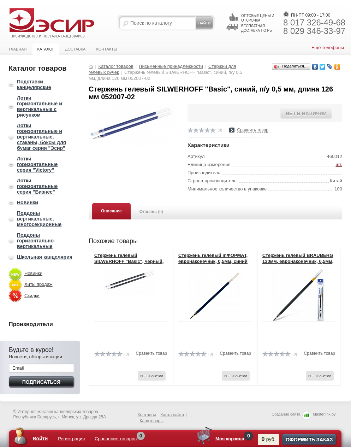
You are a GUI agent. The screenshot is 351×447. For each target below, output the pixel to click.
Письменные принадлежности (171, 66)
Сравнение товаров (116, 438)
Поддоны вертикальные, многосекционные (39, 218)
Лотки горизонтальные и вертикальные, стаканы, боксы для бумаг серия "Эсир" (41, 137)
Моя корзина (229, 438)
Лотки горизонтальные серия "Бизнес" (37, 186)
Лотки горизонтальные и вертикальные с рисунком (39, 106)
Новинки (27, 202)
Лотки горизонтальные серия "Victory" (37, 164)
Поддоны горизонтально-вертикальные (36, 240)
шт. (338, 164)
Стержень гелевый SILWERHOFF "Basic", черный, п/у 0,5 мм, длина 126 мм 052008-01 (128, 264)
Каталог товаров (115, 66)
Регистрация (71, 438)
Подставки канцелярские (34, 84)
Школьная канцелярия (44, 257)
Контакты (106, 49)
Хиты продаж (38, 284)
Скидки (32, 295)
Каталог (45, 49)
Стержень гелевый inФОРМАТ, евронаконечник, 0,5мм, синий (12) (213, 261)
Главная (17, 49)
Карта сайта (172, 414)
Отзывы (151, 211)
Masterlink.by (324, 414)
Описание (111, 210)
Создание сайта (286, 414)
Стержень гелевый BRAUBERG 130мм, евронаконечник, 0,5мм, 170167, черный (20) (297, 261)
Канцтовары (151, 420)
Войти (40, 438)
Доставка (75, 49)
